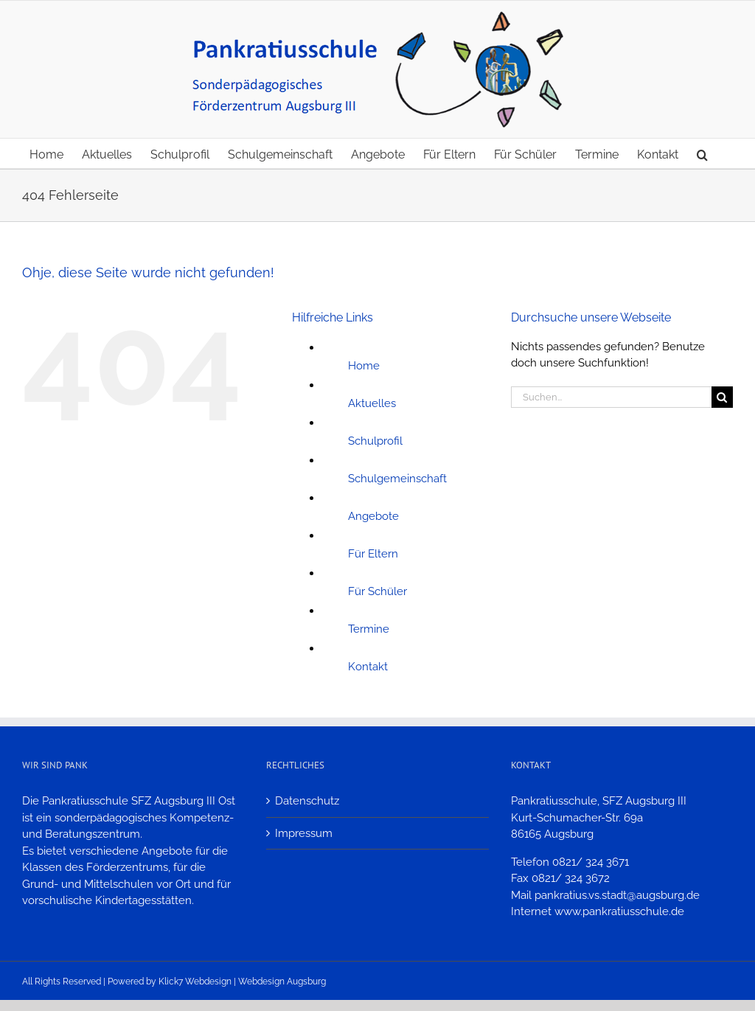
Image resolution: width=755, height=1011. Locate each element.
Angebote (373, 516)
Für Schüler (377, 591)
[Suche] (722, 397)
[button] (702, 153)
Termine (368, 629)
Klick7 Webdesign (195, 981)
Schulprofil (375, 441)
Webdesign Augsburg (282, 981)
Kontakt (368, 666)
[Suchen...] (611, 397)
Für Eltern (373, 553)
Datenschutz (307, 800)
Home (364, 365)
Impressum (304, 833)
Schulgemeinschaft (397, 478)
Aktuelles (372, 403)
